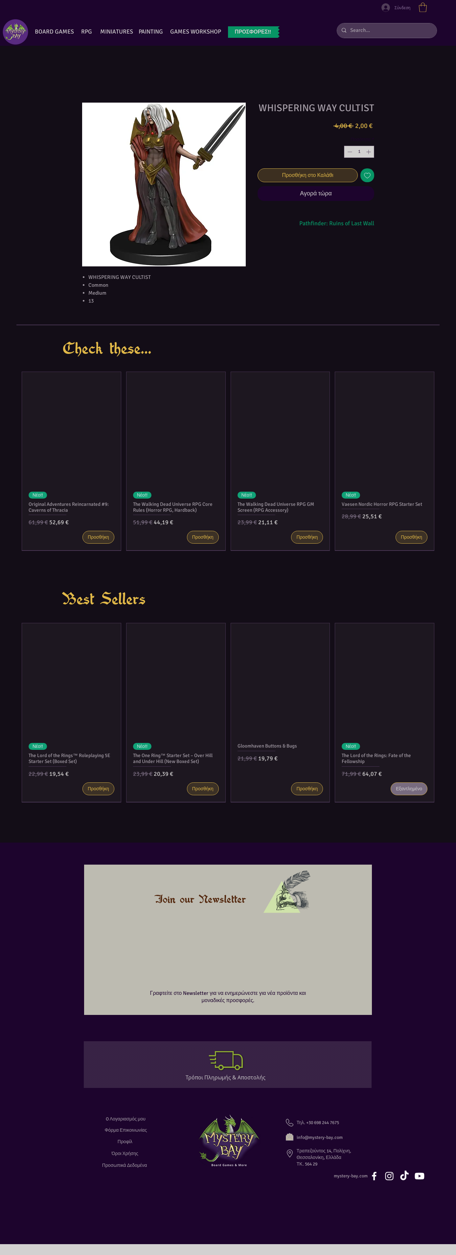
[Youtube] (419, 1176)
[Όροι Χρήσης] (126, 1153)
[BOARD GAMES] (54, 31)
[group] (228, 461)
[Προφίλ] (126, 1142)
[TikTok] (404, 1176)
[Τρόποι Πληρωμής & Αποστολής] (228, 1077)
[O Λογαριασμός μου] (125, 1119)
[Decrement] (349, 152)
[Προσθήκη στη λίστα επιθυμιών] (367, 175)
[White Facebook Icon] (374, 1176)
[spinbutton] (359, 152)
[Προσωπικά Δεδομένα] (125, 1165)
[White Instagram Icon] (389, 1176)
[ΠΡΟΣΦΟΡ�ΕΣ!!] (253, 32)
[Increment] (369, 152)
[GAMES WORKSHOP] (195, 31)
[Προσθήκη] (98, 537)
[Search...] (386, 30)
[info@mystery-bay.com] (327, 1137)
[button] (423, 7)
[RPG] (86, 31)
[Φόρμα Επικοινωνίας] (125, 1130)
